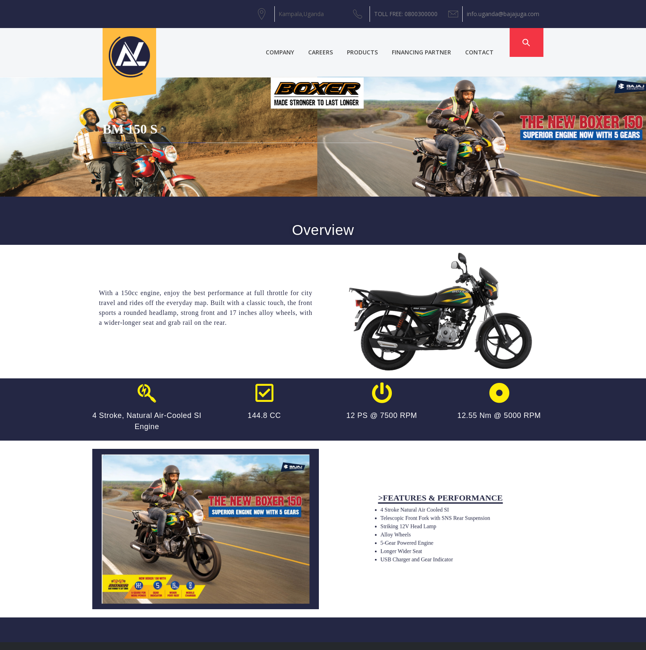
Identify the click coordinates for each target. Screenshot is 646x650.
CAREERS (330, 42)
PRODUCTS (372, 42)
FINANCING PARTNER (431, 42)
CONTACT (489, 42)
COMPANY (290, 42)
